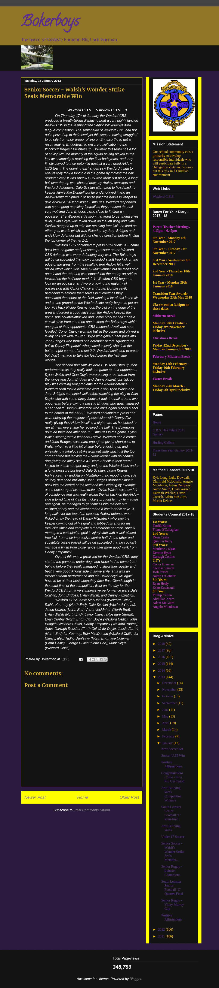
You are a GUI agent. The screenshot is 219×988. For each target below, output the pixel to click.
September (170, 703)
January (168, 743)
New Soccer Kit (172, 749)
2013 (162, 677)
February (168, 736)
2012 (162, 929)
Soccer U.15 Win (173, 755)
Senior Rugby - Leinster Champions (171, 870)
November (170, 689)
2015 (162, 663)
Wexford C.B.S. (164, 196)
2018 (162, 644)
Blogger (135, 979)
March (167, 729)
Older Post (129, 797)
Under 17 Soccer (172, 837)
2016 (162, 657)
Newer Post (35, 797)
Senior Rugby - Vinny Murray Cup (172, 904)
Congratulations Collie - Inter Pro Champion (172, 777)
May (165, 716)
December (169, 683)
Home (82, 797)
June (165, 709)
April (166, 723)
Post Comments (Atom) (92, 810)
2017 (162, 650)
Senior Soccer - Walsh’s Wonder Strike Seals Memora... (172, 852)
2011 (162, 936)
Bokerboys (50, 22)
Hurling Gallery (164, 442)
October (168, 696)
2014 (162, 670)
